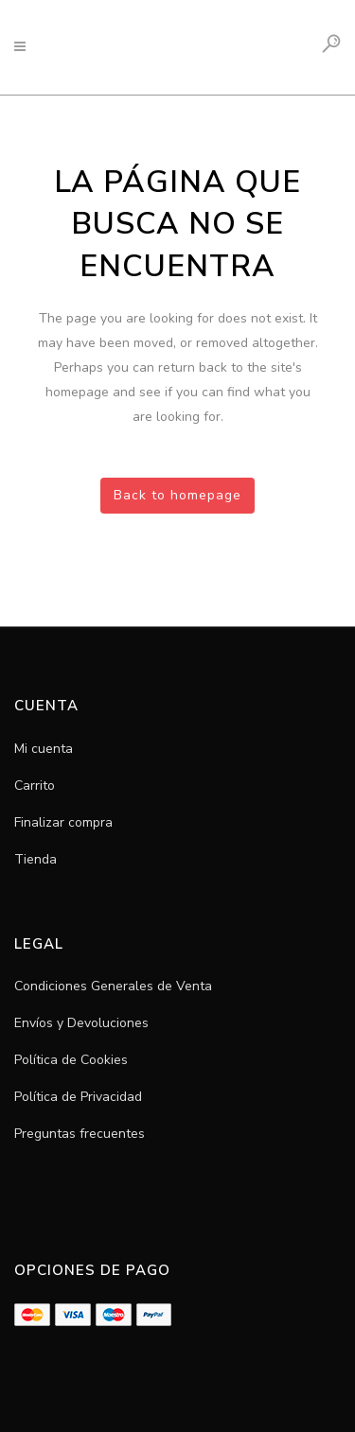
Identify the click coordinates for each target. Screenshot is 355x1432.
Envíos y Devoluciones (81, 1023)
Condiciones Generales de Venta (113, 986)
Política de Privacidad (78, 1097)
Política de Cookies (71, 1060)
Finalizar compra (63, 822)
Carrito (34, 786)
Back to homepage (177, 495)
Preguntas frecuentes (79, 1134)
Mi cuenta (43, 749)
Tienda (35, 859)
